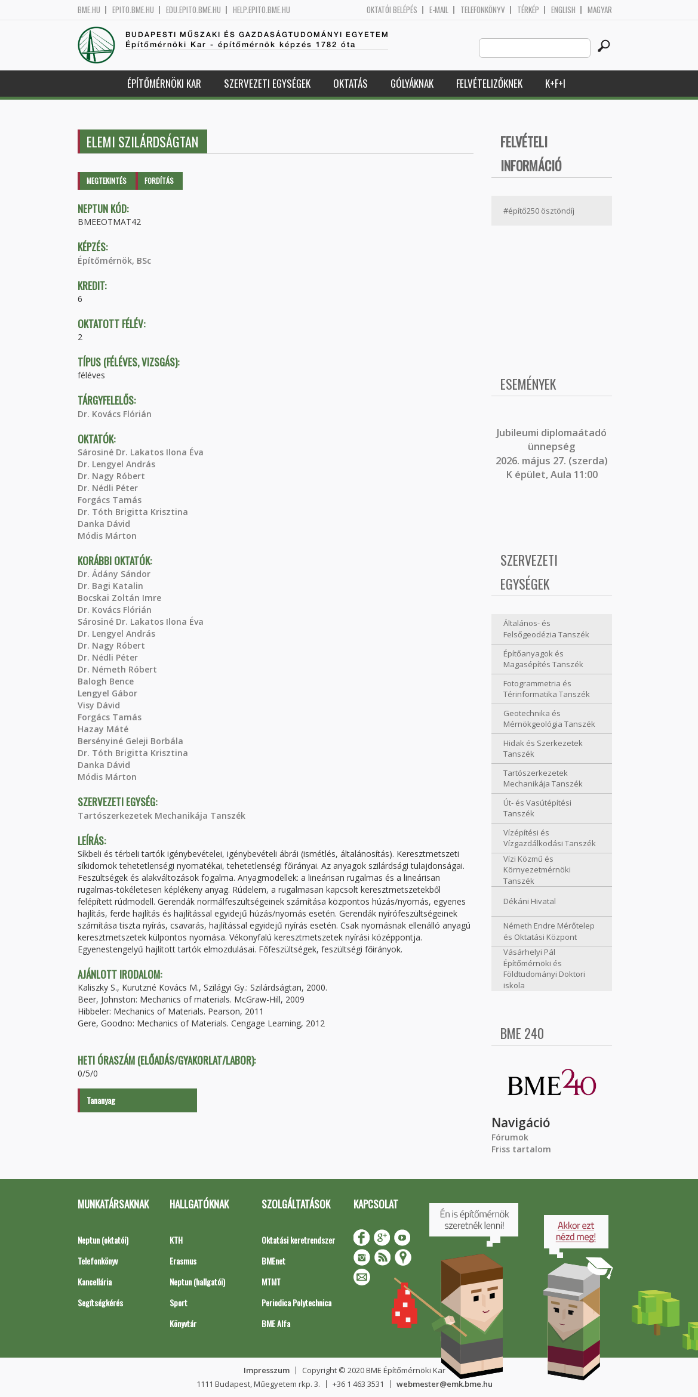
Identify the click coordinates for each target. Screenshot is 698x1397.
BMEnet (273, 1260)
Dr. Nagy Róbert (111, 476)
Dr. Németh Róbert (117, 669)
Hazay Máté (103, 729)
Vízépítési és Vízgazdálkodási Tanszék (549, 838)
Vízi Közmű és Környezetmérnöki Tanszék (537, 869)
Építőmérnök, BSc (114, 260)
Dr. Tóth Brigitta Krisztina (133, 511)
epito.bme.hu (133, 10)
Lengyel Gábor (107, 693)
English (563, 10)
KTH (176, 1239)
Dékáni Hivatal (529, 901)
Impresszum (267, 1370)
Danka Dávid (104, 523)
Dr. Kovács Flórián (115, 414)
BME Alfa (276, 1323)
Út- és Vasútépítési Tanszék (537, 808)
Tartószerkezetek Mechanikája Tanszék (161, 815)
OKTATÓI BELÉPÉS (392, 10)
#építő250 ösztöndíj (538, 210)
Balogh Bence (106, 681)
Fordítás (159, 180)
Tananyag (101, 1100)
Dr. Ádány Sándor (114, 573)
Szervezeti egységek (267, 83)
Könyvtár (183, 1323)
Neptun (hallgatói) (197, 1281)
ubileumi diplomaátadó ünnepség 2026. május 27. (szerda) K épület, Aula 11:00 (552, 453)
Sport (178, 1302)
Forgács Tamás (110, 499)
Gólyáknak (411, 83)
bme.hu (89, 10)
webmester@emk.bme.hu (444, 1384)
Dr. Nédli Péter (108, 488)
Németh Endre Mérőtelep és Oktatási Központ (549, 931)
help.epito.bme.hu (261, 10)
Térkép (528, 10)
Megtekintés (107, 180)
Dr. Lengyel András (116, 464)
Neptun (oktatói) (103, 1239)
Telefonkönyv (482, 10)
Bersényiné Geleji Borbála (130, 741)
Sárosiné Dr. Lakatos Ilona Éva (141, 452)
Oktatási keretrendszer (298, 1239)
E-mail (438, 10)
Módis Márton (107, 535)
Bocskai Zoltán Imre (119, 597)
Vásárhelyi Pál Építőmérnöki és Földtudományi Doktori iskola (544, 968)
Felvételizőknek (489, 83)
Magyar (600, 10)
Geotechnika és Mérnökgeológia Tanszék (549, 719)
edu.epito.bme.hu (193, 10)
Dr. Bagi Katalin (110, 585)
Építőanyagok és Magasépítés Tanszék (543, 659)
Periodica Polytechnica (296, 1302)
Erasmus (183, 1260)
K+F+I (555, 83)
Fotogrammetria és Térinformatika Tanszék (546, 689)
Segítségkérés (100, 1302)
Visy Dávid (99, 705)
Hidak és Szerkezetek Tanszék (543, 749)
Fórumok (509, 1137)
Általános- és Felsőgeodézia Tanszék (546, 629)
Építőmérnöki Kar (164, 83)
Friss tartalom (521, 1149)
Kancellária (95, 1281)
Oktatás (350, 83)
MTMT (271, 1281)
